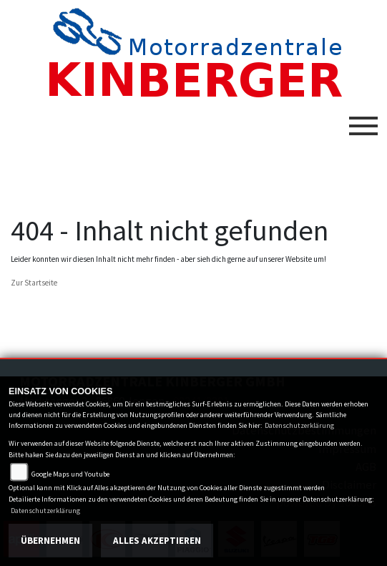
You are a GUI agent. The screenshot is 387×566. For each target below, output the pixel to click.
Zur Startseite (34, 283)
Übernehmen (50, 541)
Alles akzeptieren (157, 541)
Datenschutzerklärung (299, 425)
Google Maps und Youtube (70, 474)
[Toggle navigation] (363, 120)
